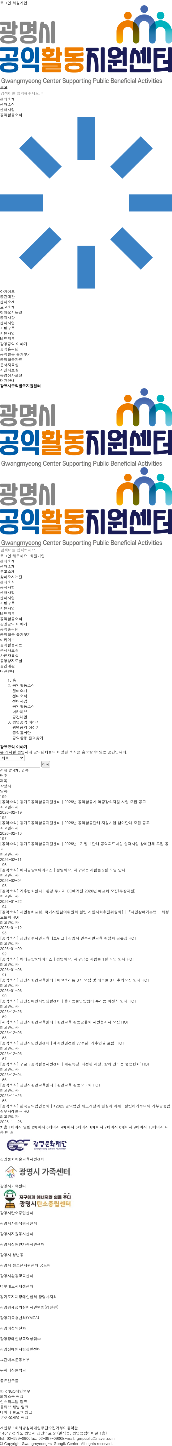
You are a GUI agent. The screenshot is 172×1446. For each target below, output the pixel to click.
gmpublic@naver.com (96, 1438)
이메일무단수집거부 (46, 1427)
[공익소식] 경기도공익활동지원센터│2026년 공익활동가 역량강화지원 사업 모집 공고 (73, 801)
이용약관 (70, 1427)
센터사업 (19, 701)
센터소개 (19, 690)
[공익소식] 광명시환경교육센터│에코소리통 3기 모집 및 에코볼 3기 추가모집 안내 (74, 980)
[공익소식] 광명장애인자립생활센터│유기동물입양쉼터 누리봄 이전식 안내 (68, 1000)
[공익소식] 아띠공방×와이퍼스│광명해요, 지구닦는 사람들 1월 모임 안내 (67, 959)
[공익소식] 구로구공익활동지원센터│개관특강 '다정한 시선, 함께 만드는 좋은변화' (75, 1063)
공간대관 (19, 716)
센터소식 (19, 695)
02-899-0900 (19, 1438)
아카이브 (19, 711)
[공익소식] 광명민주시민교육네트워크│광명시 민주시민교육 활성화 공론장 (68, 938)
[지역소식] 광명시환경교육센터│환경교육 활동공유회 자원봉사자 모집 (64, 1021)
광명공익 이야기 (26, 727)
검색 (45, 764)
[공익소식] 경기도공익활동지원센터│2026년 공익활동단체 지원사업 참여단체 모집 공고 (75, 822)
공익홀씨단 (21, 732)
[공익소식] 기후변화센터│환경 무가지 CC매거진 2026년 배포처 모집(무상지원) (67, 890)
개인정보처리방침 (15, 1427)
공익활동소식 (23, 706)
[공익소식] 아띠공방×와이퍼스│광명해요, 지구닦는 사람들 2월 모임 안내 (63, 869)
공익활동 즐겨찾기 (27, 737)
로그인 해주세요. (14, 555)
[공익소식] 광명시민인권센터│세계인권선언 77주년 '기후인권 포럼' (62, 1042)
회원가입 (37, 555)
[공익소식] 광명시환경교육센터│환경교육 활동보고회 (50, 1084)
